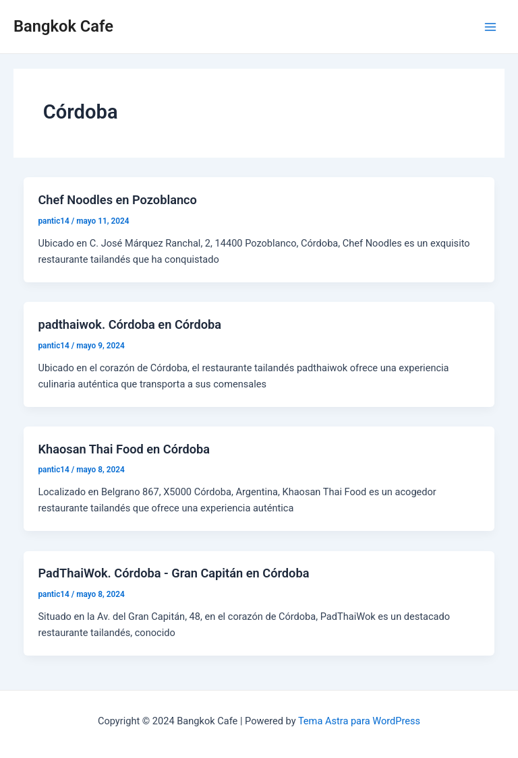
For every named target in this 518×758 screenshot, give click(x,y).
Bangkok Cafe (63, 26)
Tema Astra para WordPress (359, 721)
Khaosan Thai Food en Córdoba (124, 449)
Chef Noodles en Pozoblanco (117, 200)
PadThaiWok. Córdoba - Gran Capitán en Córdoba (173, 573)
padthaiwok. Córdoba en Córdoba (129, 324)
